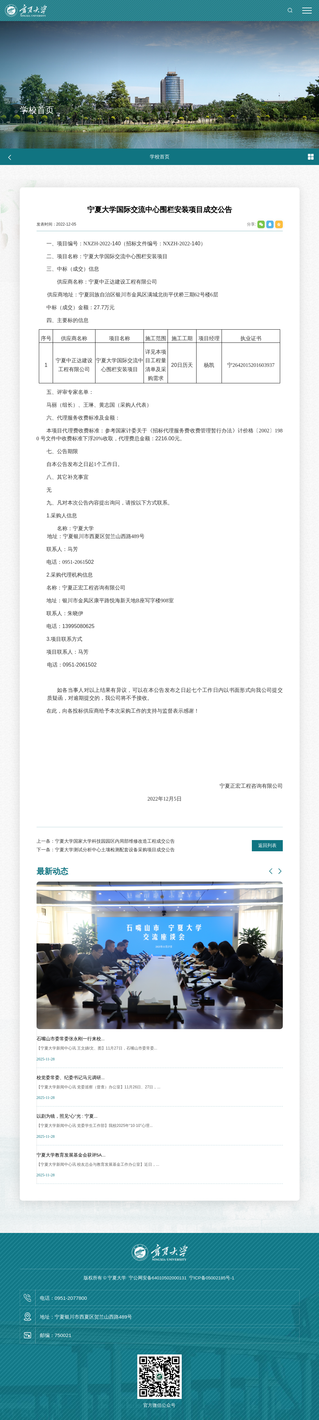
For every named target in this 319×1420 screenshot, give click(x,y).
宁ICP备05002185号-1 (211, 1277)
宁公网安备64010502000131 (158, 1277)
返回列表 (267, 845)
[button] (271, 871)
